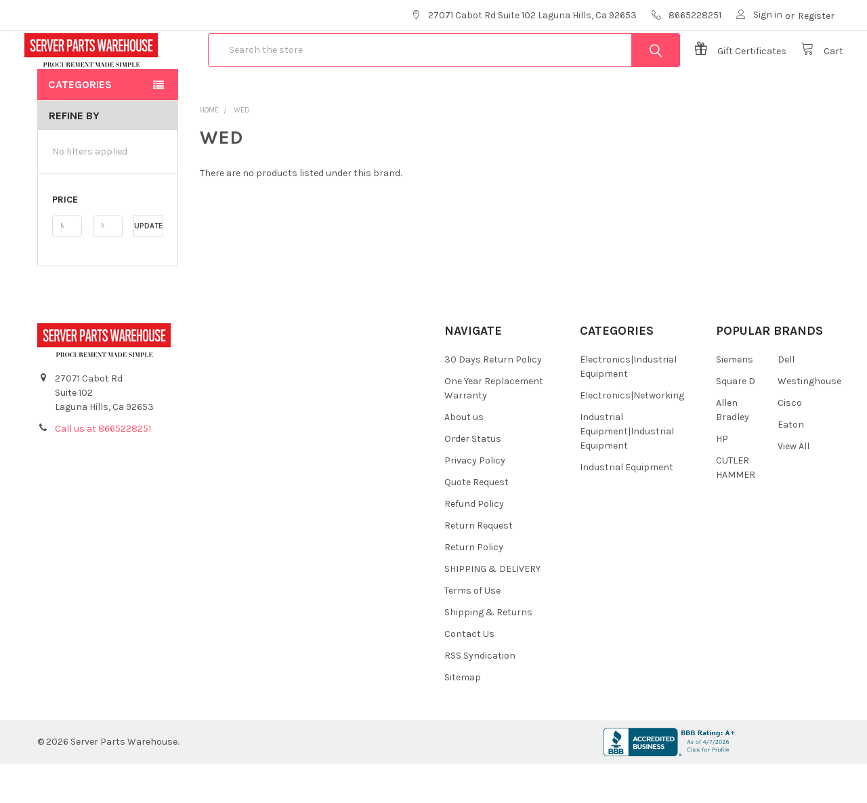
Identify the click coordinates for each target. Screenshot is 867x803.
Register (816, 16)
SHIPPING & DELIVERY (492, 608)
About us (464, 456)
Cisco (790, 442)
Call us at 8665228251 (103, 468)
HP (722, 478)
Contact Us (469, 673)
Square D (735, 420)
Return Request (478, 565)
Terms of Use (472, 630)
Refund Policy (474, 543)
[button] (107, 239)
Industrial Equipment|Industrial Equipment (627, 471)
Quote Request (476, 521)
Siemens (734, 399)
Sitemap (462, 716)
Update (148, 265)
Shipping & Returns (488, 651)
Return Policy (473, 586)
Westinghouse (809, 420)
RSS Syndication (479, 695)
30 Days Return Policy (493, 399)
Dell (786, 399)
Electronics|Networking (632, 434)
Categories (80, 123)
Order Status (472, 478)
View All (793, 485)
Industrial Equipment (626, 506)
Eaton (791, 464)
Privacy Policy (474, 500)
